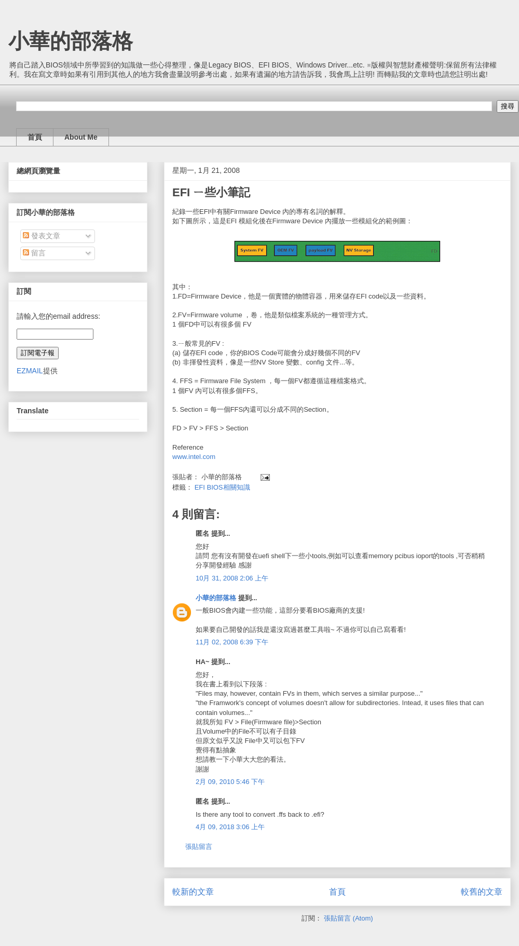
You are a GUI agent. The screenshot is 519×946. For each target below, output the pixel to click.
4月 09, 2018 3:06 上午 (230, 827)
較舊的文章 (481, 891)
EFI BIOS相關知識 (222, 487)
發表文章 (41, 236)
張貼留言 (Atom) (348, 918)
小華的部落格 (70, 41)
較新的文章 (193, 891)
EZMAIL (30, 371)
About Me (81, 137)
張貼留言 (198, 846)
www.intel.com (193, 457)
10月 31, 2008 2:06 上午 (232, 578)
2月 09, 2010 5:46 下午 (230, 782)
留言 (34, 253)
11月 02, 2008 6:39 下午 (232, 642)
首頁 (35, 137)
